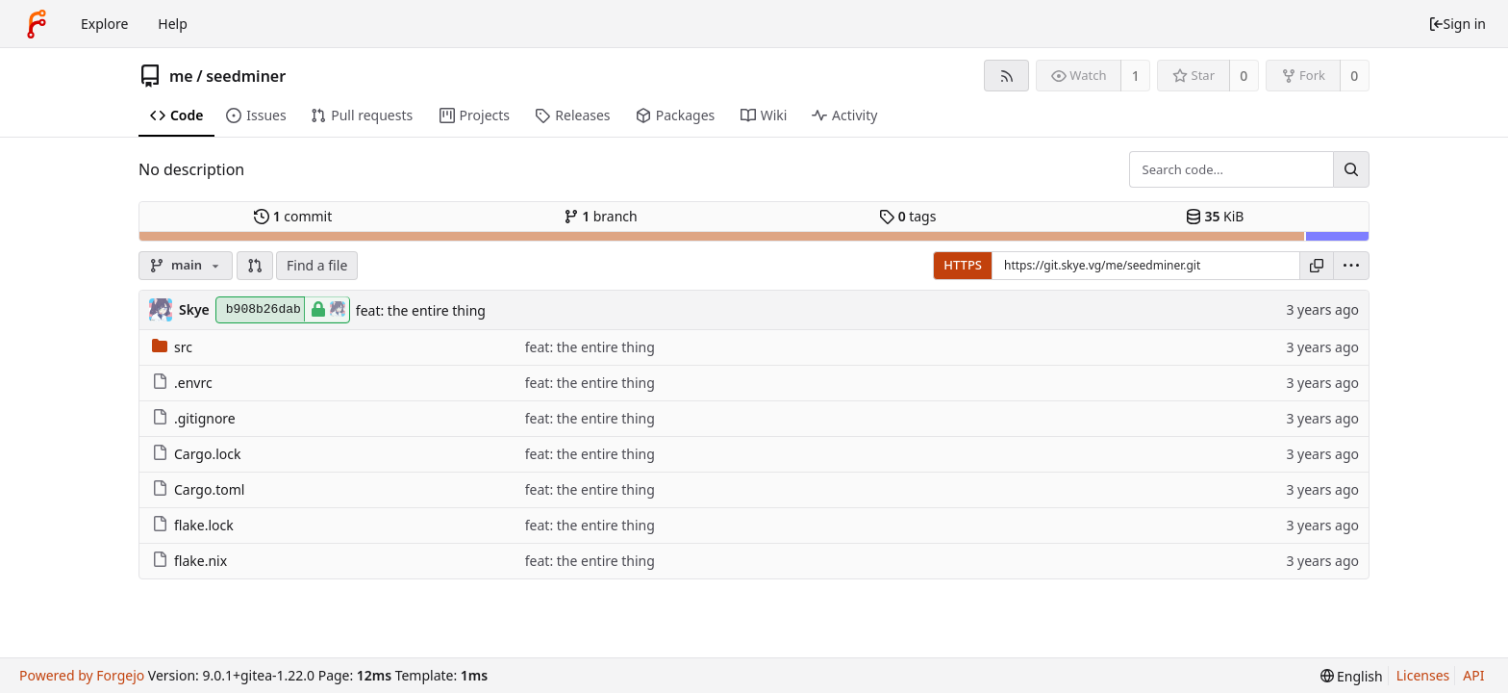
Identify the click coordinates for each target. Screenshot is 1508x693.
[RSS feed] (1006, 75)
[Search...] (1351, 169)
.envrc (182, 382)
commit (293, 216)
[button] (255, 265)
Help (173, 23)
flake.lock (193, 525)
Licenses (1423, 675)
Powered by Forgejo (81, 675)
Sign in (1457, 23)
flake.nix (189, 561)
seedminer (246, 76)
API (1473, 675)
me (181, 76)
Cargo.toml (198, 489)
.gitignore (194, 418)
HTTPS (962, 264)
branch (601, 216)
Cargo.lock (196, 454)
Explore (104, 23)
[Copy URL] (1316, 265)
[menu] (1351, 265)
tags (907, 216)
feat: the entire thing (421, 310)
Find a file (317, 265)
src (172, 347)
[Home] (36, 24)
